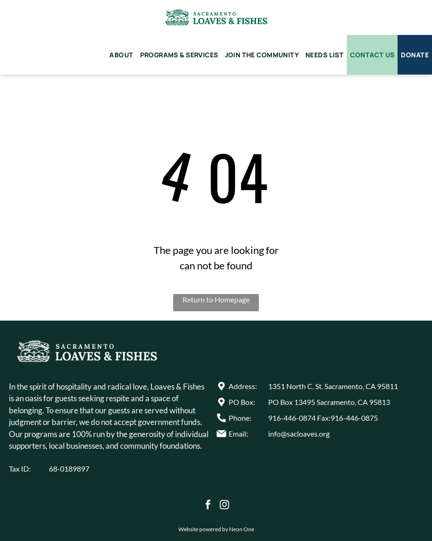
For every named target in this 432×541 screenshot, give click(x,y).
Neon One (241, 529)
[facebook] (208, 506)
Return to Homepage (216, 299)
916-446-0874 (292, 417)
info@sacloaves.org (299, 433)
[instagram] (224, 506)
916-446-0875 (354, 417)
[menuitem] (121, 55)
